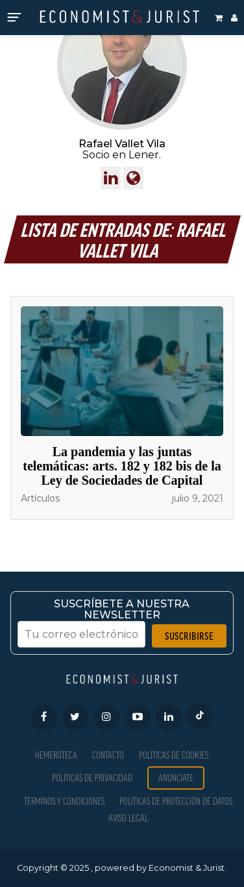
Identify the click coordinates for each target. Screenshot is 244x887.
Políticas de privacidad (92, 778)
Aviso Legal (128, 818)
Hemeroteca (56, 755)
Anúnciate (175, 778)
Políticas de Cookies (173, 755)
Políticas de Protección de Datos (175, 801)
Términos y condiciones (64, 801)
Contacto (108, 755)
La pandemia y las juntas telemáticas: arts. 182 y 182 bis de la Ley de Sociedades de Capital (122, 465)
